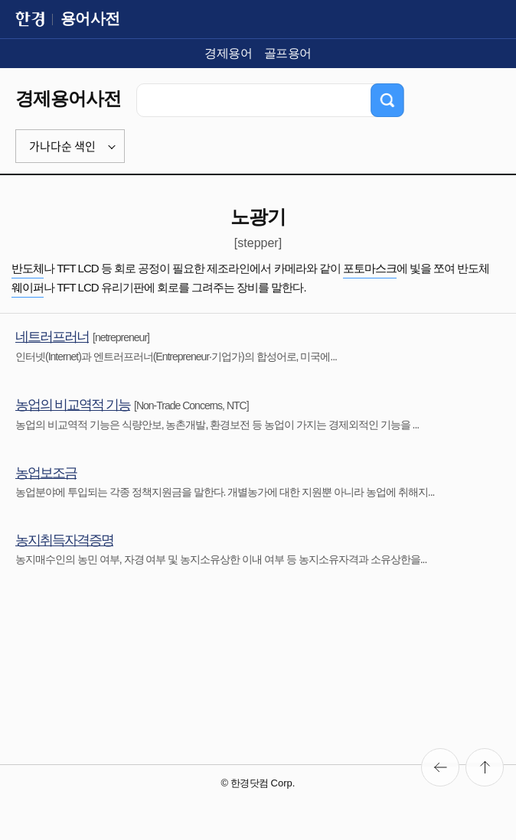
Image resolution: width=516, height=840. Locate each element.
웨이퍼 (27, 287)
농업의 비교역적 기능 (72, 404)
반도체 (27, 268)
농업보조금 (46, 472)
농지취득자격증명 (64, 540)
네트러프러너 (52, 336)
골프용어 (288, 53)
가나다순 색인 (62, 146)
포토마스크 (370, 268)
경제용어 (228, 53)
